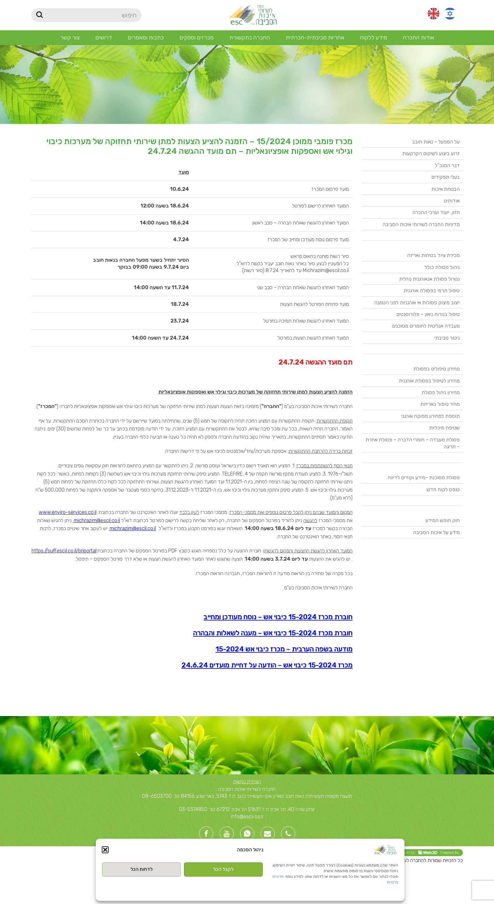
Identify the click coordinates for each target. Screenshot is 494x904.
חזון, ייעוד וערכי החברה (436, 212)
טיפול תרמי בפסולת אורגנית (432, 291)
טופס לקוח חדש (443, 490)
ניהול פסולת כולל (442, 267)
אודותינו (452, 201)
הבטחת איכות (445, 189)
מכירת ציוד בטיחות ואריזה (433, 255)
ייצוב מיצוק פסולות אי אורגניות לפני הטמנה (417, 303)
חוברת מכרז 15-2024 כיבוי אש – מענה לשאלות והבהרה (273, 633)
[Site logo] (252, 15)
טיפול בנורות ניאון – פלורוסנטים (428, 314)
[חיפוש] (86, 15)
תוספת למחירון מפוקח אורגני (430, 416)
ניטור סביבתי (447, 338)
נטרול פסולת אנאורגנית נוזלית (429, 279)
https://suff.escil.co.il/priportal (64, 551)
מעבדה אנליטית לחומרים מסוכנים (426, 326)
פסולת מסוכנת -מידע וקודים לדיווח (424, 478)
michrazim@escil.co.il (133, 528)
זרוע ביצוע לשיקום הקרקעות (431, 153)
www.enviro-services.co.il (67, 512)
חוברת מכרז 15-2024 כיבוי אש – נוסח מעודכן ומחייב (278, 617)
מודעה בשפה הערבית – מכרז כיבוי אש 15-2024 (284, 649)
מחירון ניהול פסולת (441, 392)
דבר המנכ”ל (447, 165)
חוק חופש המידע (442, 520)
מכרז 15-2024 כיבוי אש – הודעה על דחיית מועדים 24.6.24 (267, 665)
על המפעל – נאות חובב (436, 142)
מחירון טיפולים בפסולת (436, 369)
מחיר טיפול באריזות (440, 404)
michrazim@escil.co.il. (96, 520)
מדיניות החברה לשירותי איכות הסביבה (421, 224)
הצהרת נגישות (247, 781)
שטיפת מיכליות (444, 428)
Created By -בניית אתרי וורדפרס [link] (421, 852)
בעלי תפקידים (445, 177)
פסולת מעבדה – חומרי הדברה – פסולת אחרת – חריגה (412, 443)
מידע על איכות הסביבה (436, 532)
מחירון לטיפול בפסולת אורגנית (429, 381)
